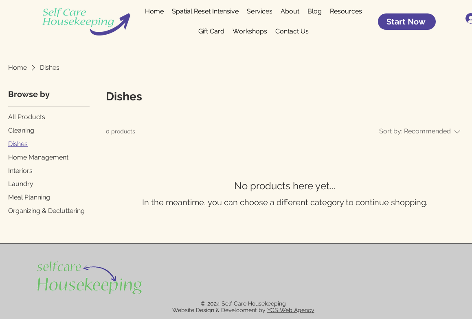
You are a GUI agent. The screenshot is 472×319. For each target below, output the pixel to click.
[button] (346, 11)
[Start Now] (407, 21)
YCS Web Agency (290, 310)
